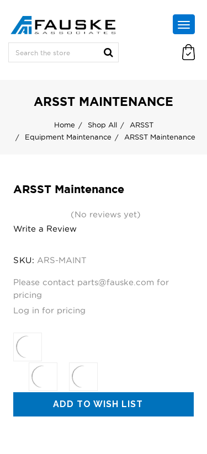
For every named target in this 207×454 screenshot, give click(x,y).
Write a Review (45, 228)
